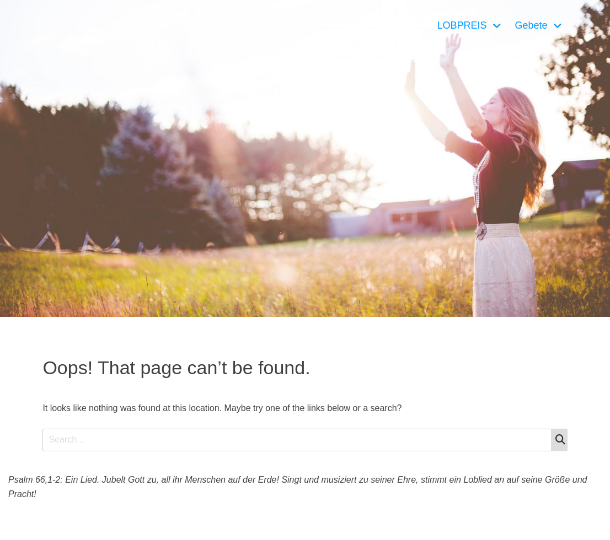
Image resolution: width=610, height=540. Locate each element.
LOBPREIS (461, 25)
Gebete (531, 25)
